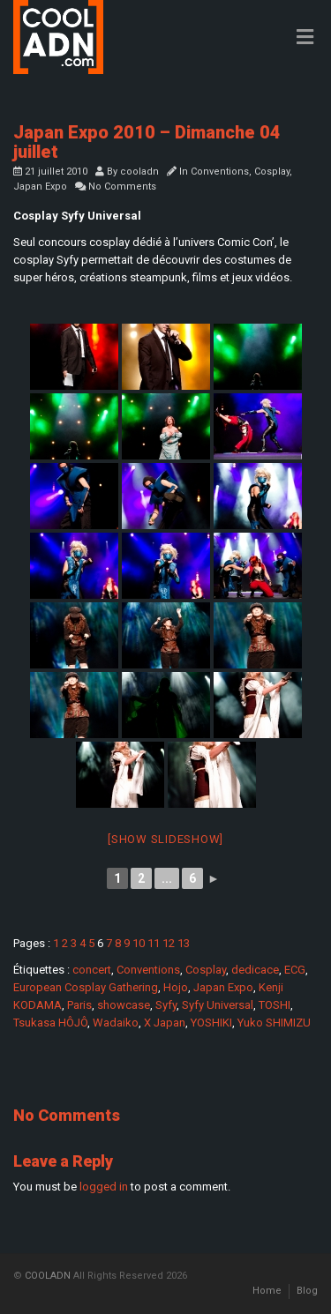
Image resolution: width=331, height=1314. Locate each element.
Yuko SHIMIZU (274, 1022)
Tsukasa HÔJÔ (50, 1022)
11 (153, 943)
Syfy (166, 1005)
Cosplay (272, 171)
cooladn (139, 171)
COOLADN (48, 1275)
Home (267, 1290)
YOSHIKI (211, 1022)
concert (91, 969)
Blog (307, 1290)
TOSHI (274, 1005)
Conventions (220, 171)
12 (168, 943)
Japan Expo (40, 186)
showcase (123, 1005)
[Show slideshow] (165, 839)
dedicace (255, 969)
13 (183, 943)
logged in (103, 1186)
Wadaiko (116, 1022)
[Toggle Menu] (305, 38)
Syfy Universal (217, 1005)
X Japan (164, 1022)
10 (138, 943)
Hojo (175, 987)
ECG (294, 969)
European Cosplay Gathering (85, 987)
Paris (79, 1005)
